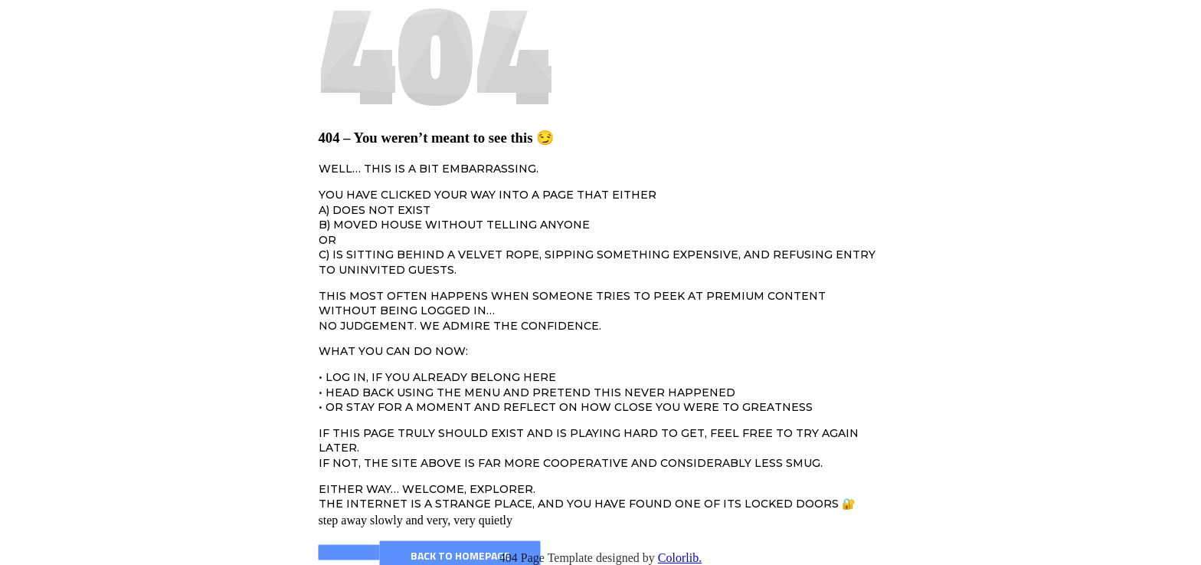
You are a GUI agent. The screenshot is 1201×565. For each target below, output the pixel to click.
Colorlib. (680, 557)
